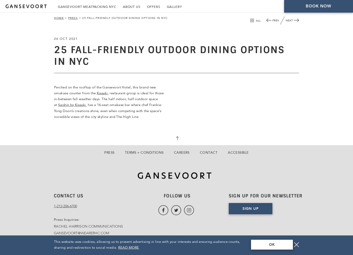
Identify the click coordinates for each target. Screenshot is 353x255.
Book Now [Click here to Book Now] (319, 6)
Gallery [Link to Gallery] (174, 7)
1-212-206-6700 (65, 206)
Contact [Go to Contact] (208, 152)
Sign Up (250, 208)
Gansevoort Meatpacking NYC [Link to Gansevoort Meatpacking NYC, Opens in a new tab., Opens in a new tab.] (87, 7)
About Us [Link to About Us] (131, 7)
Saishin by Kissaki (72, 105)
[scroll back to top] (176, 139)
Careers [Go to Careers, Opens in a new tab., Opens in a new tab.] (182, 152)
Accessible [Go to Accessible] (238, 152)
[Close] (296, 244)
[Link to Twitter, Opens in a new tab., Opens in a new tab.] (176, 210)
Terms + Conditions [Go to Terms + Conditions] (144, 152)
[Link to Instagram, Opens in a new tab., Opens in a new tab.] (189, 210)
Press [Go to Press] (109, 152)
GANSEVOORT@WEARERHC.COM (81, 233)
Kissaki (103, 93)
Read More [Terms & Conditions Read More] (128, 247)
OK (272, 244)
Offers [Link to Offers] (153, 7)
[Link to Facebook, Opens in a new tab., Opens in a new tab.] (163, 210)
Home (59, 18)
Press (73, 18)
